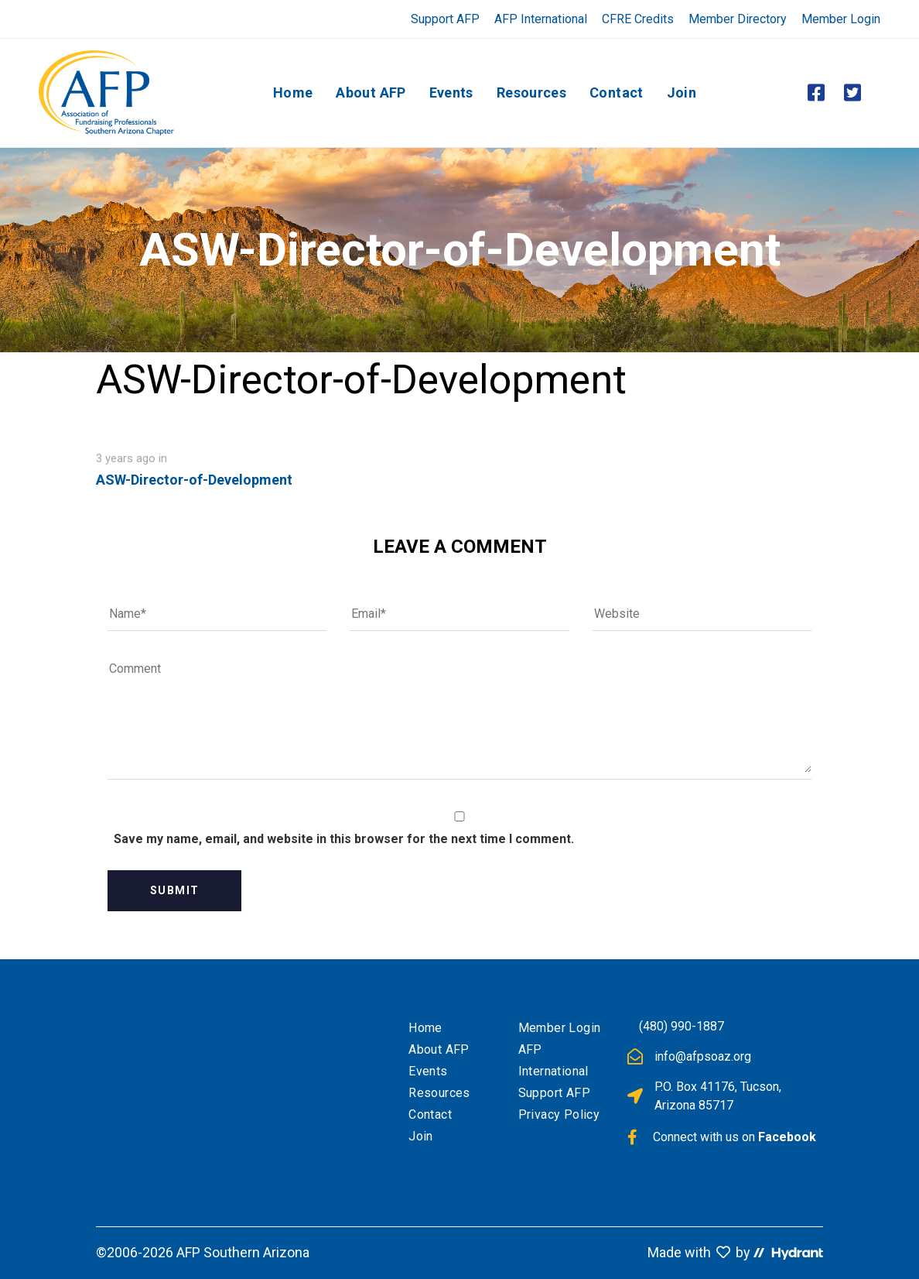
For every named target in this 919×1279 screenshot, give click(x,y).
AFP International (540, 19)
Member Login (840, 19)
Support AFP (445, 19)
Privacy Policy (559, 1114)
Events (427, 1071)
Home (425, 1027)
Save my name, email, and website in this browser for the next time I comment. (344, 839)
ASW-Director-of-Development (194, 479)
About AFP (439, 1049)
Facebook (787, 1137)
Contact (430, 1114)
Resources (439, 1092)
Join (420, 1136)
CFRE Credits (638, 19)
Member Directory (737, 19)
